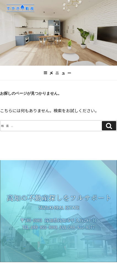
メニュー (58, 72)
